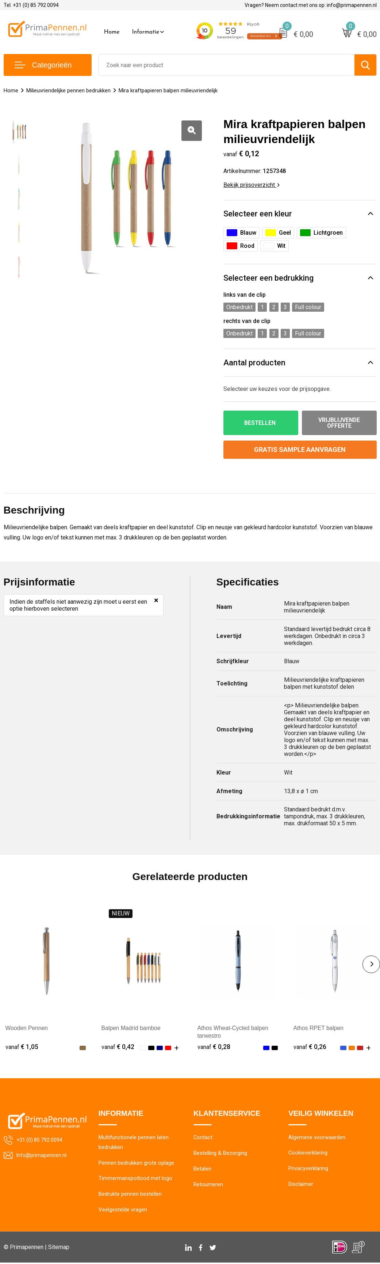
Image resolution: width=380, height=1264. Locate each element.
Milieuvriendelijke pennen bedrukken (68, 90)
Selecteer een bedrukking (268, 278)
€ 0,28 (213, 1047)
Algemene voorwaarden (316, 1138)
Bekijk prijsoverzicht (251, 184)
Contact (203, 1138)
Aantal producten (254, 362)
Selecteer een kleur (257, 213)
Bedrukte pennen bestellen (130, 1195)
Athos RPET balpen (319, 1028)
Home (112, 32)
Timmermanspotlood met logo (135, 1179)
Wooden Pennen (27, 1028)
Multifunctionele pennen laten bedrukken (134, 1143)
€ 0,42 (117, 1047)
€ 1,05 (21, 1047)
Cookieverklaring (308, 1153)
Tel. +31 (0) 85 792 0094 (31, 5)
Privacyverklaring (308, 1169)
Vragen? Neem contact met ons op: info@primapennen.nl (311, 5)
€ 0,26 (309, 1047)
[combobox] (226, 65)
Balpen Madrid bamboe (131, 1028)
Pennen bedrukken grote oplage (136, 1164)
